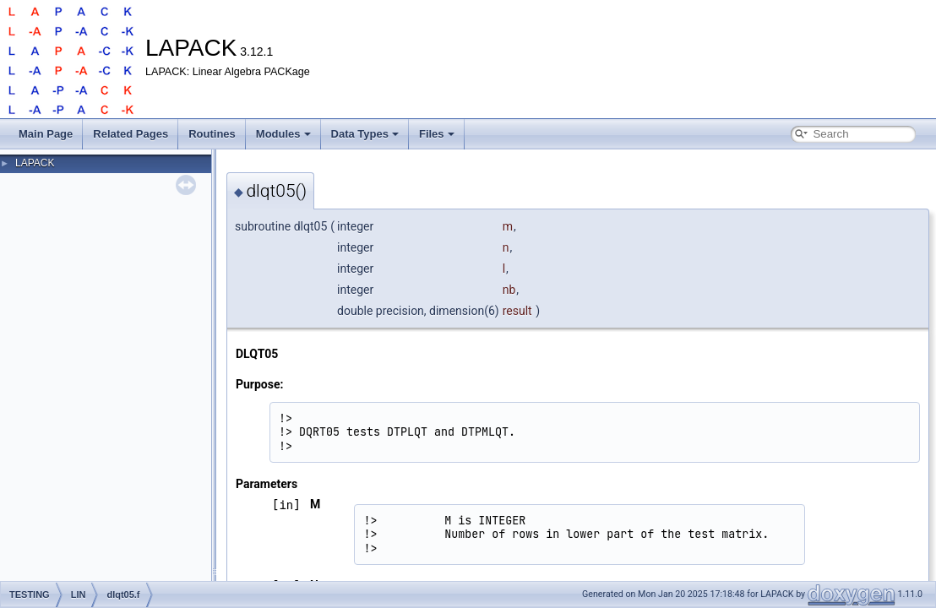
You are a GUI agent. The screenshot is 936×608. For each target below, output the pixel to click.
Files (436, 134)
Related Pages (130, 134)
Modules (283, 134)
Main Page (46, 134)
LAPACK (34, 163)
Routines (212, 134)
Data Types (365, 134)
